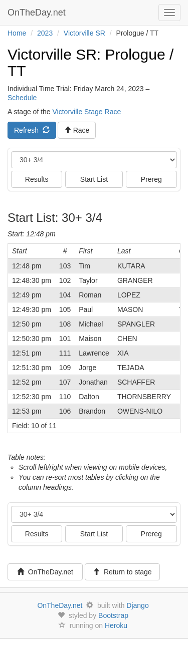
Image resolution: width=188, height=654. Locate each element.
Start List (94, 179)
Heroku (116, 625)
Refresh (32, 130)
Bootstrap (113, 615)
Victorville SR (84, 33)
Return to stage (122, 572)
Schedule (22, 98)
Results (37, 179)
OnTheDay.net (38, 13)
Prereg (151, 179)
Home (17, 33)
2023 (45, 33)
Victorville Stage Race (87, 112)
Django (137, 605)
